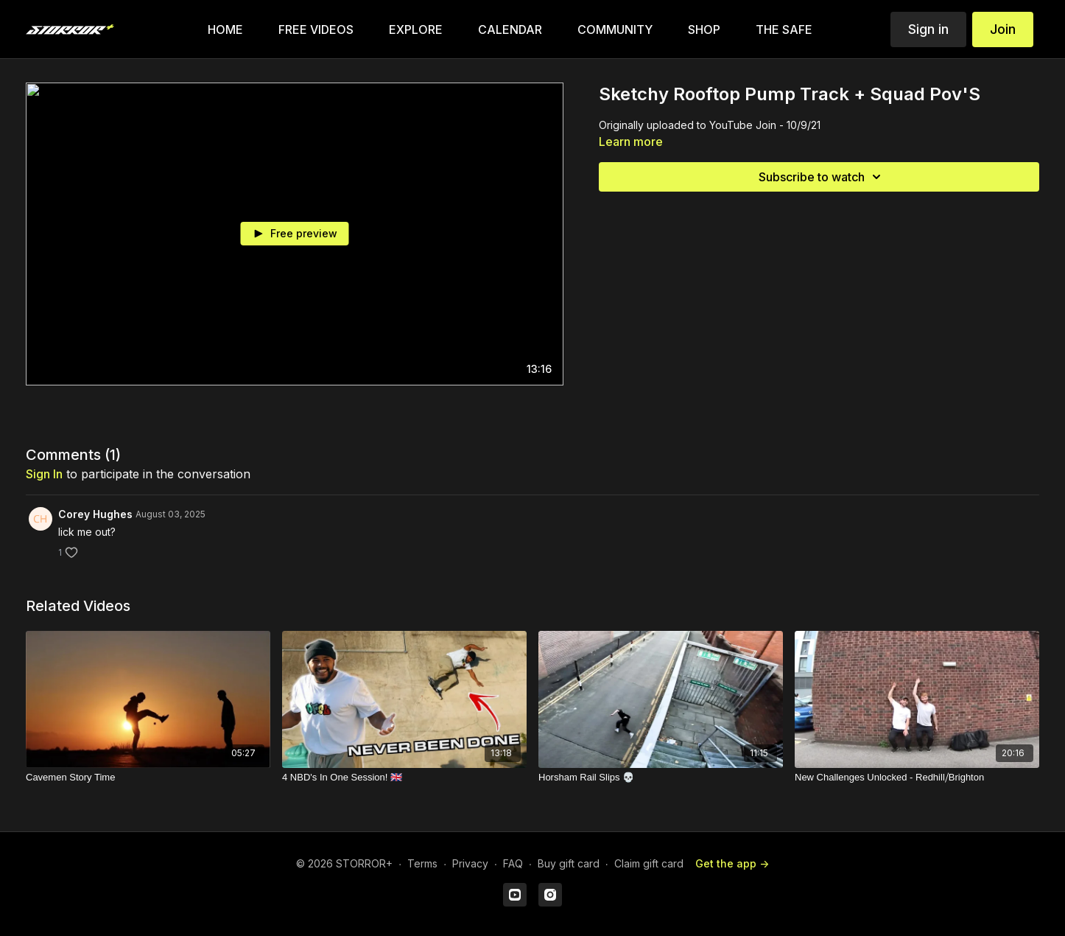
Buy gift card (569, 863)
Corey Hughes (95, 514)
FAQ (513, 863)
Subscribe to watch (822, 177)
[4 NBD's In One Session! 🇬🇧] (404, 777)
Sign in (928, 29)
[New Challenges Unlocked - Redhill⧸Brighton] (917, 777)
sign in (44, 474)
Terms (422, 863)
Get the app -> (732, 863)
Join (1003, 29)
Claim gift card (648, 863)
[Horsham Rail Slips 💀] (660, 777)
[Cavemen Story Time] (148, 777)
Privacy (470, 863)
